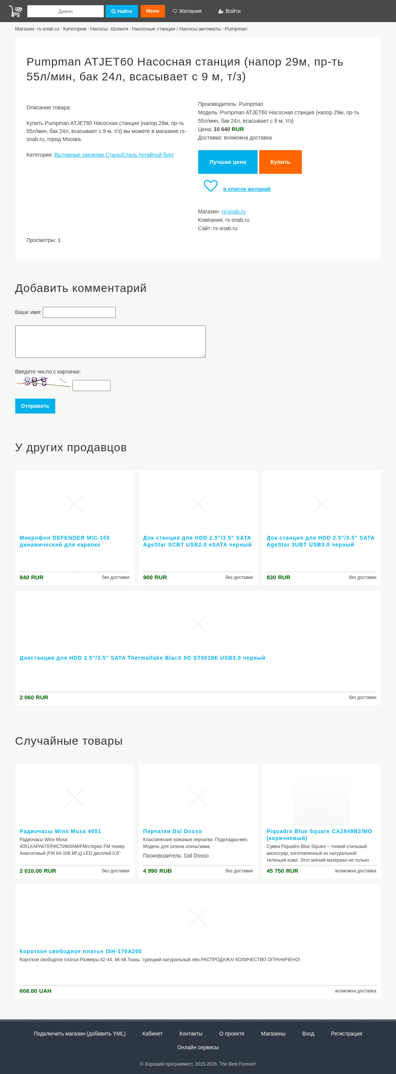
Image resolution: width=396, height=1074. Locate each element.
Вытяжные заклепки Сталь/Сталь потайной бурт (114, 155)
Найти (121, 11)
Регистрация (346, 1034)
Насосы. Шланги (109, 29)
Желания (187, 11)
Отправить (35, 406)
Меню (152, 11)
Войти (229, 11)
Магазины (273, 1034)
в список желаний (234, 189)
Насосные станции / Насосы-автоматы (176, 29)
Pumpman (236, 29)
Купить (280, 162)
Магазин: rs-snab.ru (37, 29)
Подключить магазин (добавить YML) (80, 1034)
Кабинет (153, 1034)
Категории (75, 29)
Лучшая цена (228, 162)
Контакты (191, 1034)
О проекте (231, 1034)
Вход (308, 1034)
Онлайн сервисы (198, 1047)
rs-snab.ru (233, 211)
